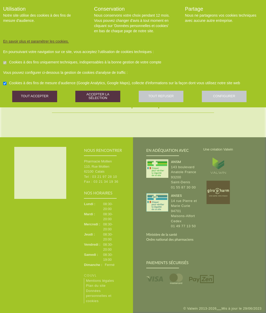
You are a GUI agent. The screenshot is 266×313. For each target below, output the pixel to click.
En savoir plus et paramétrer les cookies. (36, 41)
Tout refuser (165, 97)
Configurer (230, 97)
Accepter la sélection (100, 97)
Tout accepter (35, 97)
